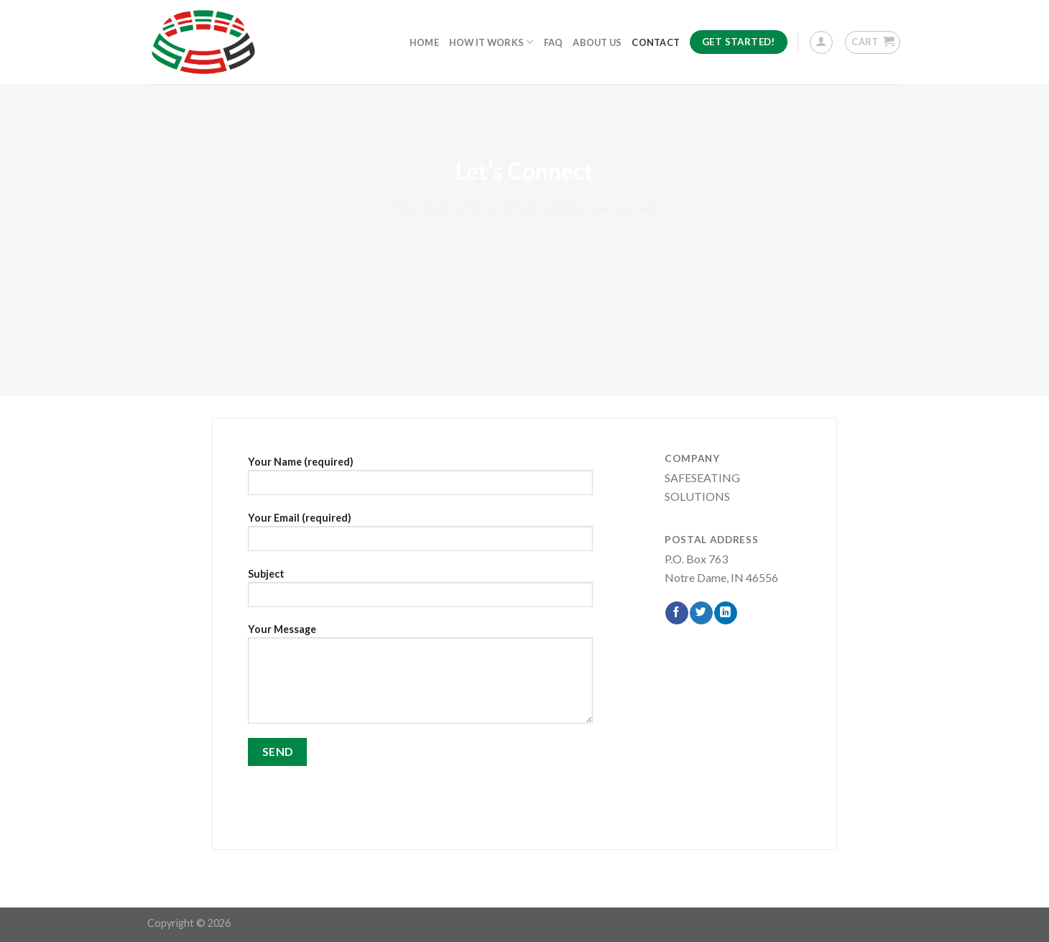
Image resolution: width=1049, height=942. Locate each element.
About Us (597, 42)
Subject (420, 592)
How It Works (491, 42)
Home (424, 42)
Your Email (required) (420, 536)
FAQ (553, 42)
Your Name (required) (420, 480)
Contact (656, 42)
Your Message (420, 678)
